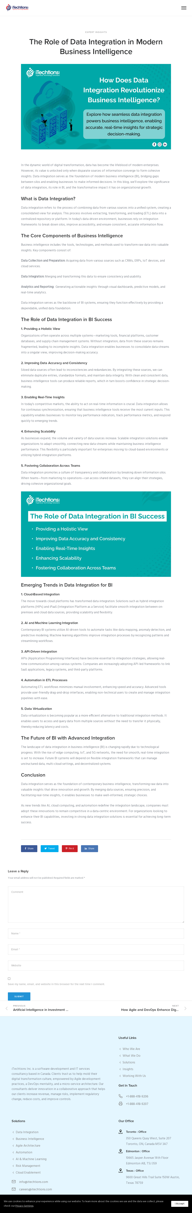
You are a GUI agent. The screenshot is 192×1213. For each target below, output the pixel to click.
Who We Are (131, 1049)
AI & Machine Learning (31, 1159)
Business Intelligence (30, 1139)
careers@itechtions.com (35, 1189)
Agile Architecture (28, 1145)
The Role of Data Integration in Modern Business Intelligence (96, 46)
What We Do (131, 1055)
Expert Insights (96, 32)
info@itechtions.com (33, 1182)
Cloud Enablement (28, 1172)
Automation (24, 1152)
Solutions (129, 1062)
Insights (128, 1069)
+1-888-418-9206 (137, 1096)
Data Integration (27, 1132)
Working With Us (134, 1076)
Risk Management (28, 1165)
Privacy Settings (24, 1206)
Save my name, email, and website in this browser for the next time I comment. (56, 984)
